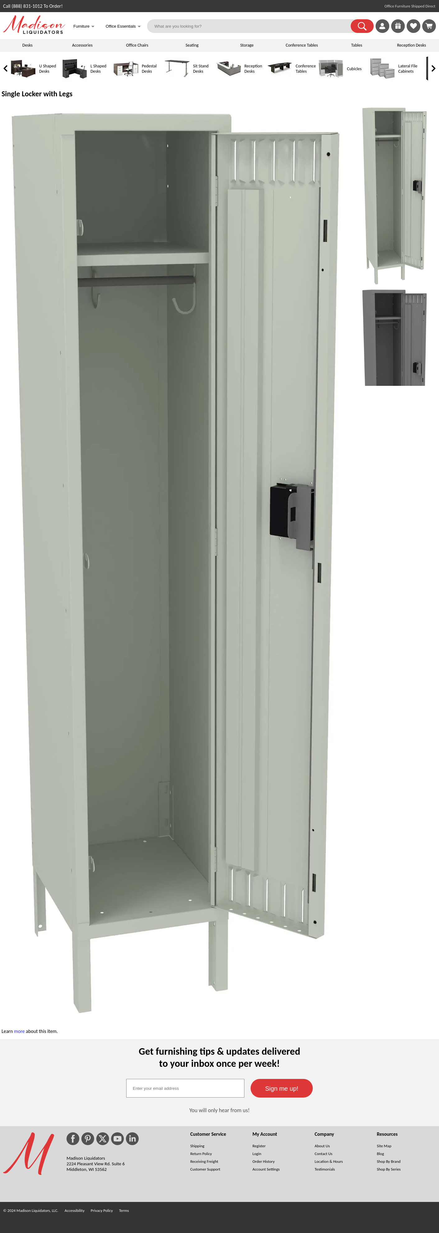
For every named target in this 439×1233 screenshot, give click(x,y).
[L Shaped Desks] (74, 79)
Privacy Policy (102, 1210)
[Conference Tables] (279, 79)
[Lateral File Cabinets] (382, 79)
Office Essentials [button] (123, 27)
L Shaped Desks (98, 68)
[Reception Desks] (228, 79)
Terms (124, 1210)
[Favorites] (413, 31)
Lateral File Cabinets (407, 68)
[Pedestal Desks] (125, 79)
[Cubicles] (331, 79)
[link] (429, 26)
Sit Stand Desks (201, 68)
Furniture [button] (84, 27)
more (19, 1031)
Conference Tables (302, 45)
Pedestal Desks (149, 68)
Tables (356, 45)
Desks (27, 45)
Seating (192, 45)
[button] (362, 26)
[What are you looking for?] (253, 26)
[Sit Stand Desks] (177, 79)
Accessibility (75, 1210)
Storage (247, 45)
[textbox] (185, 1088)
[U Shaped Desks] (23, 79)
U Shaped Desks (47, 68)
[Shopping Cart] (429, 26)
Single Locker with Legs (37, 93)
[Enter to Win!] (398, 31)
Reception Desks (411, 45)
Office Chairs (137, 45)
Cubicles (354, 68)
